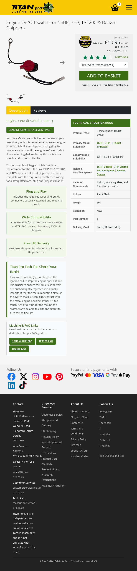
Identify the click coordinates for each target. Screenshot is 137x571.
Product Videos (51, 469)
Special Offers (79, 450)
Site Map (76, 445)
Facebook (105, 423)
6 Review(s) (105, 57)
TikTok (103, 417)
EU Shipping (49, 431)
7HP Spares (121, 166)
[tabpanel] (68, 235)
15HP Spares (104, 166)
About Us (77, 404)
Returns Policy (50, 436)
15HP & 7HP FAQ (22, 341)
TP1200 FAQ (46, 341)
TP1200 (116, 143)
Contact (18, 404)
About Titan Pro (80, 411)
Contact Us (77, 423)
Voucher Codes (79, 456)
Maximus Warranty (53, 485)
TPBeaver (102, 146)
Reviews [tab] (39, 110)
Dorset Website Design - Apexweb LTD (81, 561)
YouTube (105, 434)
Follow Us (106, 404)
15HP (100, 143)
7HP (107, 143)
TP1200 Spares (106, 170)
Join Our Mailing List (112, 455)
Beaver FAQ (19, 348)
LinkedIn (105, 445)
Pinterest (105, 440)
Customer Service (48, 405)
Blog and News (79, 417)
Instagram (106, 411)
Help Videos (49, 453)
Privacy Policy (79, 439)
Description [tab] (18, 110)
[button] (129, 7)
